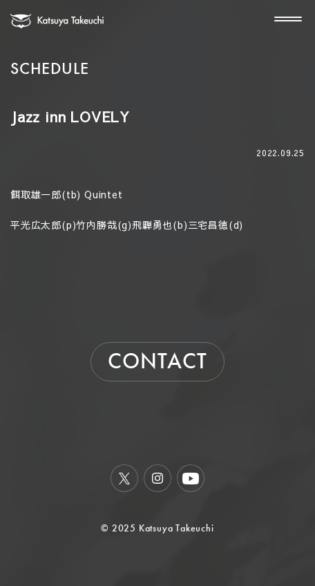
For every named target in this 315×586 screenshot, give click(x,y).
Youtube (190, 478)
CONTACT (157, 361)
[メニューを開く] (282, 18)
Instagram (157, 478)
